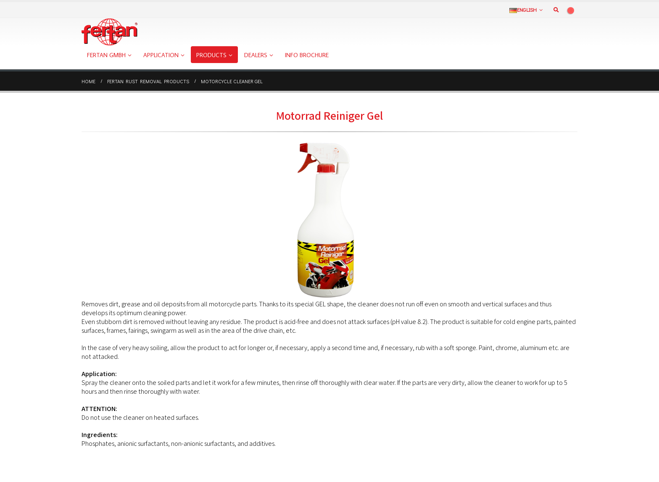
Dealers (255, 55)
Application (161, 55)
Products (211, 55)
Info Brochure (307, 55)
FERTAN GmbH (106, 55)
